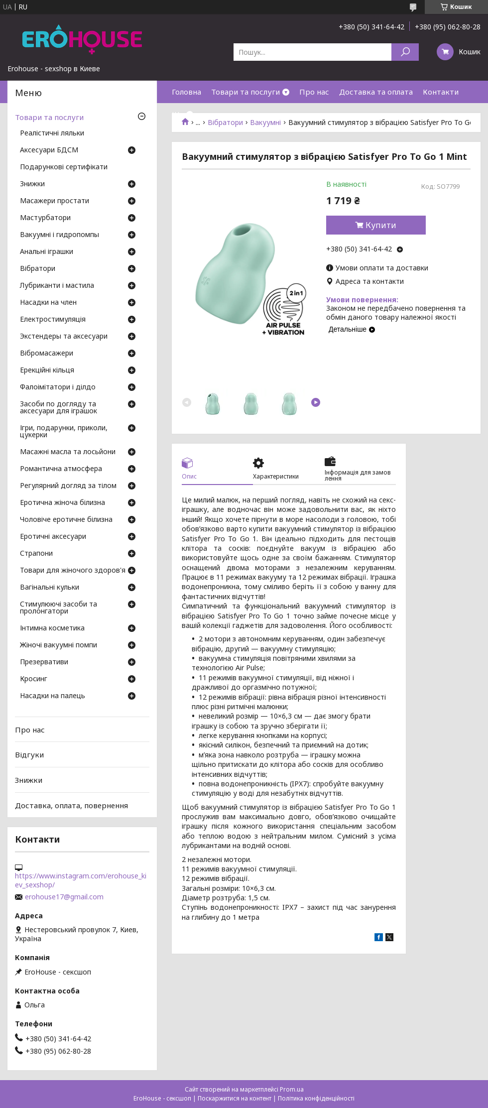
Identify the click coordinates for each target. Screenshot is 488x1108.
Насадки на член (48, 303)
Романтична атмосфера (61, 469)
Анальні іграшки (46, 252)
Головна (186, 92)
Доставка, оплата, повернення (71, 805)
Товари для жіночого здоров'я (72, 571)
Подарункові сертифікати (64, 167)
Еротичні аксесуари (53, 537)
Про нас (314, 92)
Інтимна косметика (52, 628)
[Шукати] (405, 52)
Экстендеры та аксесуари (64, 337)
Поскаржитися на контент (234, 1098)
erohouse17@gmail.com (64, 896)
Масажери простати (54, 201)
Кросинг (33, 679)
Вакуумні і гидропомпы (59, 235)
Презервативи (44, 662)
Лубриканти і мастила (57, 286)
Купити (381, 225)
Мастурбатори (45, 218)
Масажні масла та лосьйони (68, 452)
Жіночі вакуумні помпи (58, 645)
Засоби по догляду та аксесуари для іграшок (58, 407)
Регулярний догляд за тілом (68, 486)
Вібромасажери (46, 354)
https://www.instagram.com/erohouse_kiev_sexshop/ (80, 880)
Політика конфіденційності (316, 1098)
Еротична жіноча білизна (62, 503)
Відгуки (29, 754)
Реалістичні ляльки (52, 133)
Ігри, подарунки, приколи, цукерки (64, 431)
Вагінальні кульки (49, 588)
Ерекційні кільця (47, 370)
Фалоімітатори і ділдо (58, 387)
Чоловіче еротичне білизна (66, 520)
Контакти (441, 92)
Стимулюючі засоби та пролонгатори (58, 608)
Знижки (32, 184)
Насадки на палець (52, 696)
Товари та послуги (245, 92)
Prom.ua (292, 1089)
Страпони (36, 554)
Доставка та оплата (376, 92)
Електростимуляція (53, 320)
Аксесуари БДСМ (49, 150)
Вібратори (37, 269)
